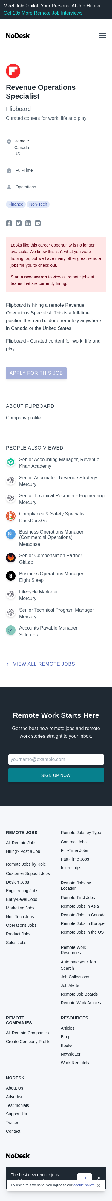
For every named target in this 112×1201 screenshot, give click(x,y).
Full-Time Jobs (74, 850)
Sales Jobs (16, 942)
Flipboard (18, 109)
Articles (68, 1028)
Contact (13, 1131)
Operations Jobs (21, 925)
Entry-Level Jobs (21, 899)
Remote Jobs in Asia (80, 906)
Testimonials (17, 1105)
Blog (65, 1036)
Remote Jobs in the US (82, 932)
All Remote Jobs (21, 842)
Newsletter (71, 1054)
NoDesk (15, 1078)
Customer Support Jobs (28, 873)
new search (35, 277)
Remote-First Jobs (78, 897)
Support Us (16, 1114)
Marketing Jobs (20, 908)
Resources (74, 1018)
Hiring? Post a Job (23, 851)
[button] (102, 35)
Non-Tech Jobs (20, 916)
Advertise (14, 1096)
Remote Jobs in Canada (83, 914)
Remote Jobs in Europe (83, 923)
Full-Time (24, 170)
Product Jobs (18, 934)
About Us (14, 1088)
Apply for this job (36, 373)
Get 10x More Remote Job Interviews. (44, 13)
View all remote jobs (40, 664)
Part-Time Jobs (75, 859)
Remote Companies (19, 1020)
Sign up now (56, 775)
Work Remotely (75, 1062)
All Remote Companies (27, 1032)
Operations (26, 187)
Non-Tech (38, 204)
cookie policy (83, 1185)
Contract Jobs (74, 841)
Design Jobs (17, 882)
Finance (15, 204)
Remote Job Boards (79, 994)
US (17, 153)
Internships (71, 867)
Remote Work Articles (81, 1002)
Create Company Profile (28, 1041)
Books (67, 1045)
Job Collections (75, 976)
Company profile (23, 417)
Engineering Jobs (22, 890)
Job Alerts (70, 985)
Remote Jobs (22, 832)
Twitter (12, 1122)
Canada (21, 147)
